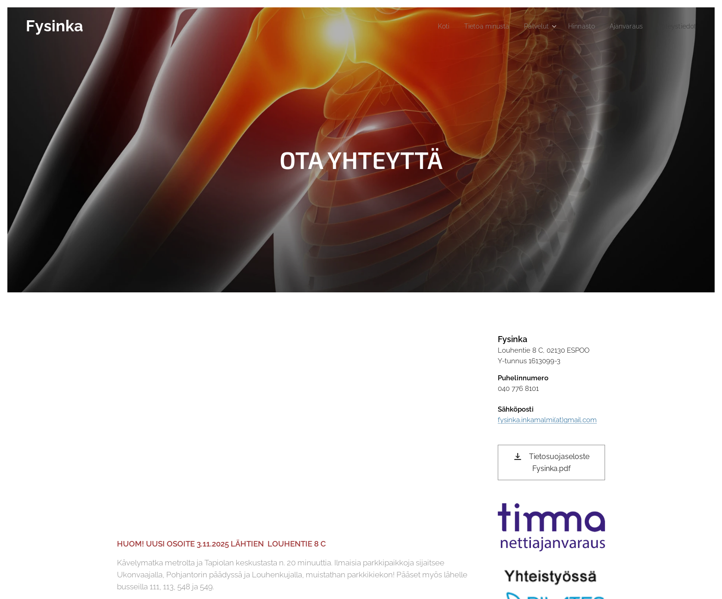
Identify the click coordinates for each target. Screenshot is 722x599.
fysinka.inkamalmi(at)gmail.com (547, 420)
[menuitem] (427, 26)
